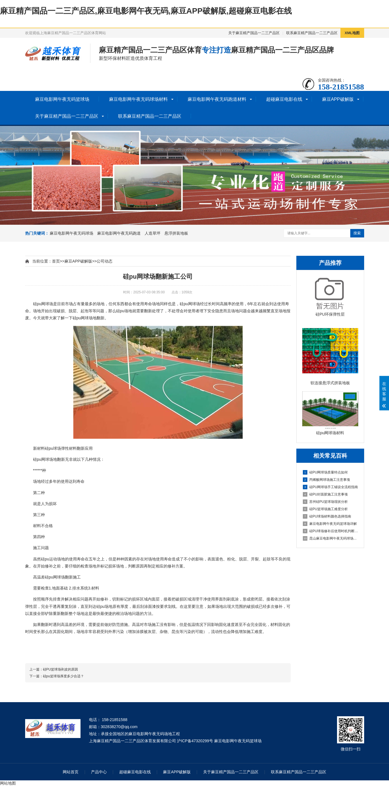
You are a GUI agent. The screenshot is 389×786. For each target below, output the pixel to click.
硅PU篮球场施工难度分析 (325, 509)
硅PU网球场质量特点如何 (325, 472)
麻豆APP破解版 (338, 99)
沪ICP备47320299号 (195, 741)
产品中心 (99, 772)
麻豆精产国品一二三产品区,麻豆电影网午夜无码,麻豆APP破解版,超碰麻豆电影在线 (146, 10)
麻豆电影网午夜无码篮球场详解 (330, 523)
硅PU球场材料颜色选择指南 (327, 516)
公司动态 (104, 261)
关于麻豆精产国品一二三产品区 (254, 33)
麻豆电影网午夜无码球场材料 (138, 99)
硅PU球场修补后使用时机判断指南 (330, 531)
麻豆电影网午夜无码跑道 (119, 233)
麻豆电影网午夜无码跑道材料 (217, 99)
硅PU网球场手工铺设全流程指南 (330, 487)
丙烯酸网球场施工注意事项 (326, 479)
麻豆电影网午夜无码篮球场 (62, 99)
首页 (56, 261)
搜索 (357, 233)
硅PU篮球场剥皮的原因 (60, 669)
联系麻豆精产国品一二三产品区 (312, 33)
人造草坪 (152, 233)
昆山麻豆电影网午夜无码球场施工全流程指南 (330, 538)
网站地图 (8, 783)
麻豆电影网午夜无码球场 (71, 233)
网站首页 (71, 772)
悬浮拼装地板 (176, 233)
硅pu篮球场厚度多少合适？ (63, 676)
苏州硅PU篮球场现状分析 (325, 501)
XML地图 (352, 33)
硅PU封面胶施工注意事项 (325, 494)
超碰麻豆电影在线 (284, 99)
